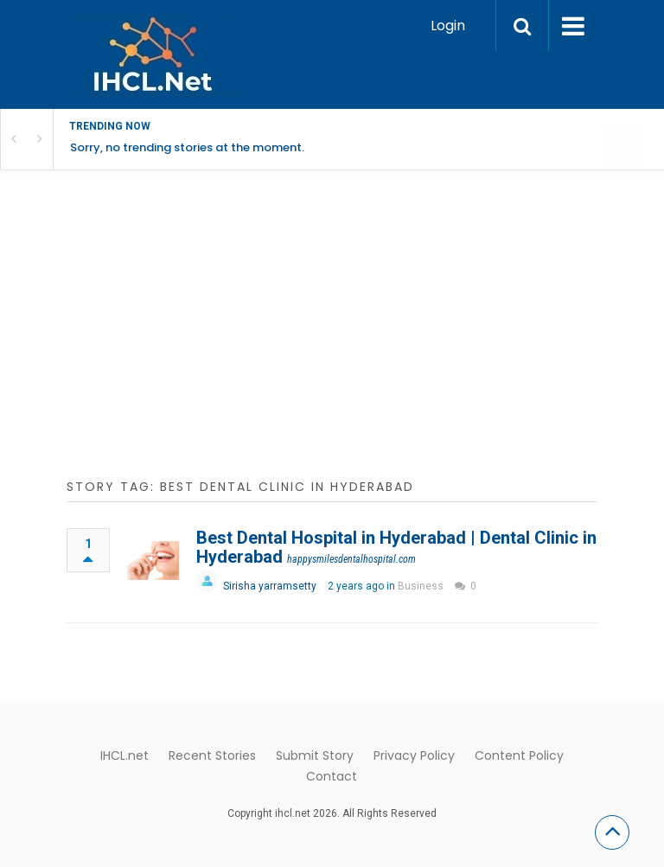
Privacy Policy (414, 755)
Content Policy (519, 755)
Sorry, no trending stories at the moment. (187, 147)
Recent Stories (212, 755)
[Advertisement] (332, 334)
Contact (331, 776)
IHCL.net (124, 755)
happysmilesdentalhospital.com (351, 559)
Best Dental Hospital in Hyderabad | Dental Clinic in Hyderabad (396, 547)
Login (448, 25)
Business (421, 586)
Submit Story (315, 755)
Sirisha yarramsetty (269, 586)
